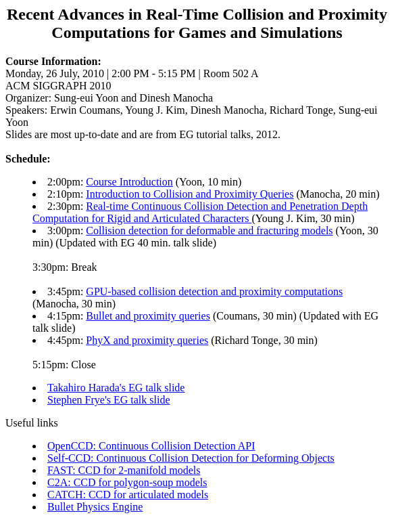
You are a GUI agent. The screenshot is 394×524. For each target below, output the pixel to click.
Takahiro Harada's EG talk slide (115, 387)
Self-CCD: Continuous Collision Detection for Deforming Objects (191, 458)
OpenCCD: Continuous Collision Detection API (151, 446)
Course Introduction (129, 182)
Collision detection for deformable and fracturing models (209, 230)
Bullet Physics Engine (95, 506)
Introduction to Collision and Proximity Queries (189, 194)
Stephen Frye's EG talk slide (108, 400)
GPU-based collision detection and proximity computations (214, 291)
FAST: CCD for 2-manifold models (123, 470)
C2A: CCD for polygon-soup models (127, 482)
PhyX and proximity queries (147, 340)
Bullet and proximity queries (148, 316)
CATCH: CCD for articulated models (127, 494)
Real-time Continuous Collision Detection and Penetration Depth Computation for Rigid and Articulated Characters (200, 212)
